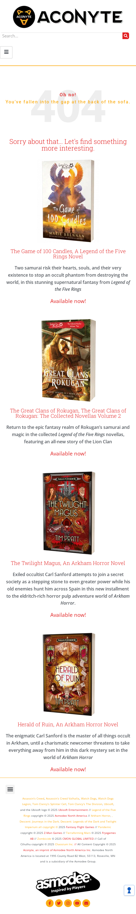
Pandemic (104, 827)
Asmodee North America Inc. (72, 850)
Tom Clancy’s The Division (85, 804)
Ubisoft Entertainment (73, 810)
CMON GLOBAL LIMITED (78, 839)
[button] (10, 789)
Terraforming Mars (78, 833)
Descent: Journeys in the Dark (39, 821)
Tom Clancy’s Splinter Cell (49, 804)
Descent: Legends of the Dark (80, 821)
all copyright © (48, 827)
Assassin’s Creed (33, 798)
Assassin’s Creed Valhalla (62, 798)
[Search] (125, 35)
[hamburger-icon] (6, 52)
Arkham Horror (100, 816)
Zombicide (44, 839)
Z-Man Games (53, 833)
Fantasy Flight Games (80, 827)
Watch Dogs (88, 798)
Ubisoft (108, 804)
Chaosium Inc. (64, 844)
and (102, 821)
